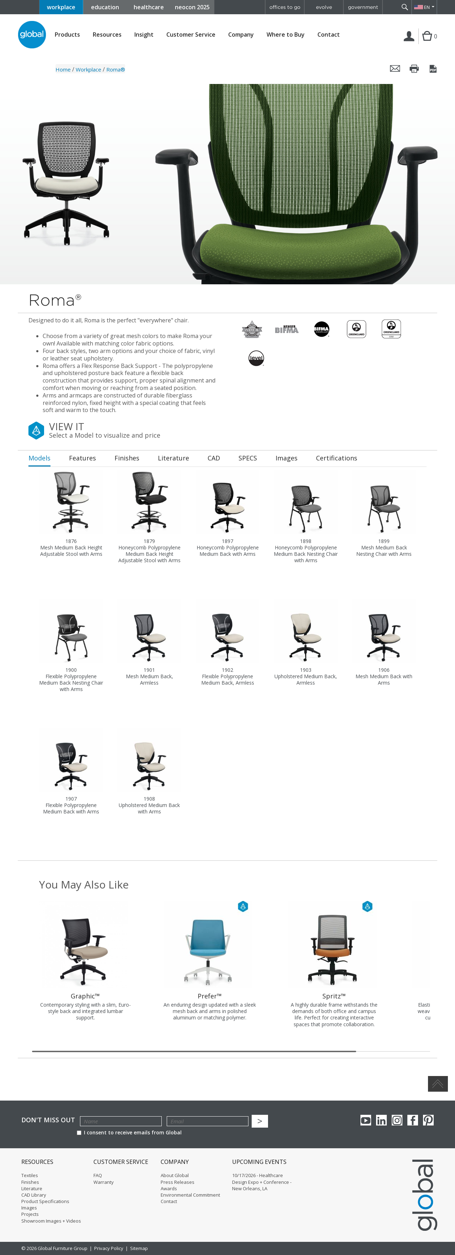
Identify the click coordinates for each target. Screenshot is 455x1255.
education (105, 7)
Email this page (395, 68)
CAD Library (33, 1195)
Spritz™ (334, 996)
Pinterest (428, 1120)
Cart (426, 43)
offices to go (284, 7)
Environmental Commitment (190, 1195)
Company (241, 34)
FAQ (97, 1175)
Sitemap (139, 1248)
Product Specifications (45, 1201)
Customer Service (190, 34)
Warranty (103, 1182)
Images (29, 1207)
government (363, 7)
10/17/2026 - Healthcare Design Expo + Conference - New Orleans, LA (261, 1181)
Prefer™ (210, 996)
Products (67, 34)
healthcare (149, 7)
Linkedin (381, 1120)
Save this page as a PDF (433, 68)
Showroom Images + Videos (51, 1221)
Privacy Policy (108, 1248)
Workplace (88, 69)
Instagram (397, 1120)
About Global (175, 1175)
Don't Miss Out (48, 1120)
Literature (31, 1188)
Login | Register (410, 43)
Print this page (414, 68)
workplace (61, 7)
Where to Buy (286, 34)
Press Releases (177, 1182)
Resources (107, 34)
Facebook (412, 1120)
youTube (365, 1120)
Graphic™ (85, 996)
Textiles (29, 1175)
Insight (144, 34)
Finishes (30, 1182)
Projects (30, 1214)
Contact (328, 34)
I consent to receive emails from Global (129, 1132)
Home (63, 69)
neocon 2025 (192, 7)
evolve (324, 7)
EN (427, 7)
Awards (169, 1188)
